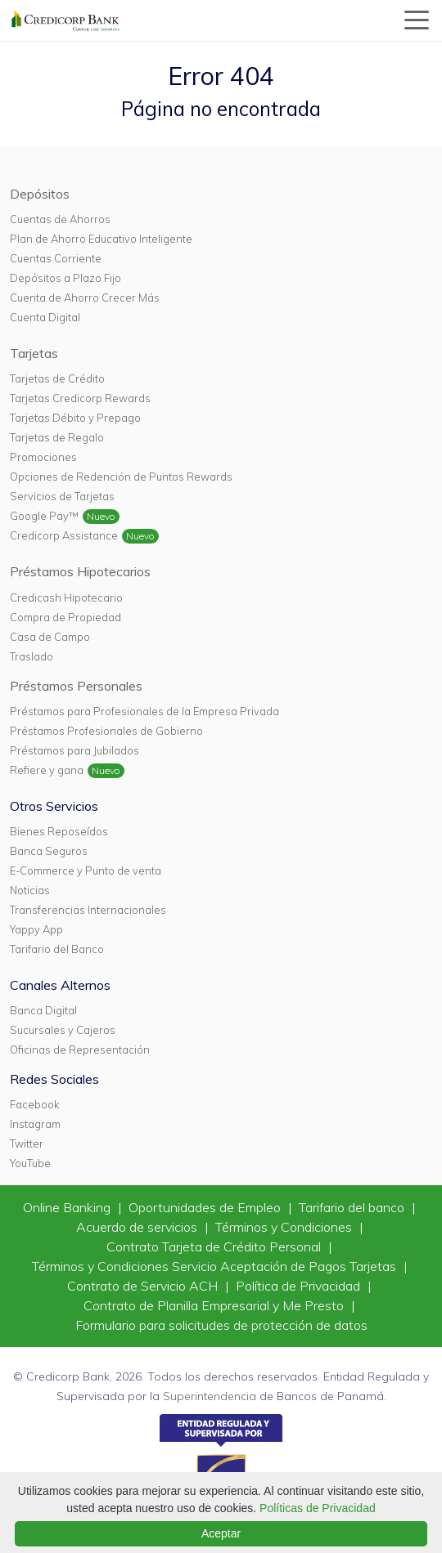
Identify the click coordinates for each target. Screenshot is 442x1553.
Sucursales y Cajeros (62, 1029)
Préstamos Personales (76, 686)
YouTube (30, 1163)
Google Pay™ (44, 515)
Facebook (34, 1104)
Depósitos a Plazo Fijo (65, 277)
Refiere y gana (46, 769)
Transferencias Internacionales (88, 909)
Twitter (26, 1143)
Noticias (30, 890)
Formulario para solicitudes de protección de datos (221, 1325)
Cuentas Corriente (55, 258)
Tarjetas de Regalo (57, 437)
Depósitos (40, 194)
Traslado (31, 656)
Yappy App (36, 929)
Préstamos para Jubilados (74, 750)
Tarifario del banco (353, 1207)
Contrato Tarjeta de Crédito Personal (215, 1246)
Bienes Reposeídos (59, 831)
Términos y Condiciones (285, 1227)
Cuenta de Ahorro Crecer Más (85, 297)
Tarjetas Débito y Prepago (75, 417)
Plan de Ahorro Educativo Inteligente (101, 238)
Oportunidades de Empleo (206, 1207)
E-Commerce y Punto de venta (85, 870)
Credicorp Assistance (64, 535)
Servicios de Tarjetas (62, 496)
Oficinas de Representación (80, 1049)
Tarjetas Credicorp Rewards (80, 398)
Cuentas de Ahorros (60, 219)
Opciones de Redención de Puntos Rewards (121, 476)
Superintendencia (209, 1396)
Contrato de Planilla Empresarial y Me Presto (215, 1305)
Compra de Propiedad (65, 617)
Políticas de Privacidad (317, 1508)
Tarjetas (34, 353)
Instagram (35, 1123)
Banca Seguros (49, 850)
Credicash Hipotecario (66, 597)
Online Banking (68, 1207)
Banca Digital (43, 1010)
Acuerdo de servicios (138, 1227)
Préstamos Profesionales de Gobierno (106, 730)
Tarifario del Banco (57, 949)
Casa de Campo (50, 636)
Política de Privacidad (299, 1286)
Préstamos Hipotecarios (80, 571)
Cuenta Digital (45, 317)
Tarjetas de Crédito (57, 378)
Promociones (43, 456)
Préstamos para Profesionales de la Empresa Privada (144, 711)
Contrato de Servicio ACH (144, 1286)
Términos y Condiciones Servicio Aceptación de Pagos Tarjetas (215, 1266)
